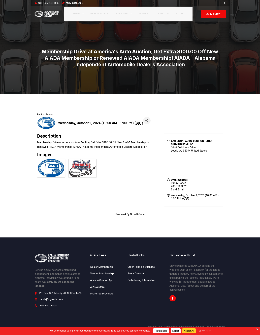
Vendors (163, 13)
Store (179, 13)
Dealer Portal (100, 13)
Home (79, 13)
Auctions (124, 13)
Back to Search (45, 114)
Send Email (177, 189)
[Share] (147, 120)
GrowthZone (137, 214)
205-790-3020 (179, 185)
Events (145, 13)
